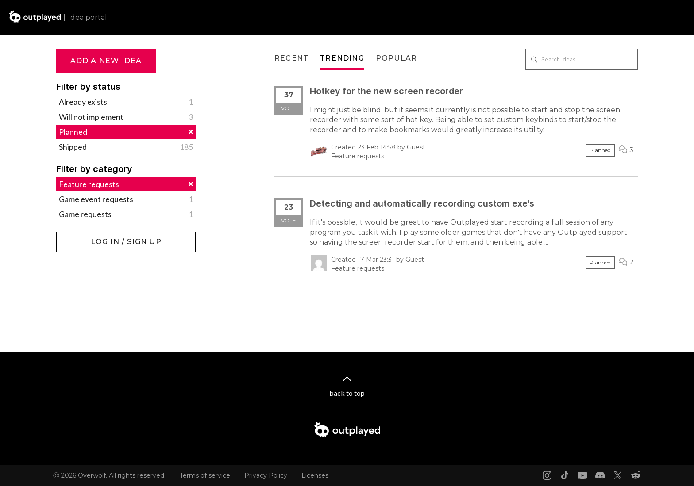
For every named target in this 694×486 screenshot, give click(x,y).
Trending (342, 58)
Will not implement (126, 117)
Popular (396, 58)
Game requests (126, 214)
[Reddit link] (635, 475)
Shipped (126, 147)
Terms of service (205, 475)
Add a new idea (106, 61)
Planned (126, 131)
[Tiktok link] (564, 475)
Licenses (314, 475)
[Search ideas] (581, 59)
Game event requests (126, 199)
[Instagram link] (547, 475)
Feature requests (126, 184)
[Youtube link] (582, 475)
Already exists (126, 102)
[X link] (618, 475)
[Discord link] (600, 475)
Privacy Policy (265, 475)
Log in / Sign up (78, 236)
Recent (291, 58)
